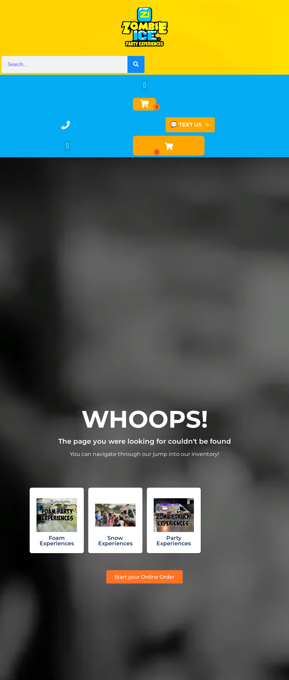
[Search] (135, 64)
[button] (144, 85)
